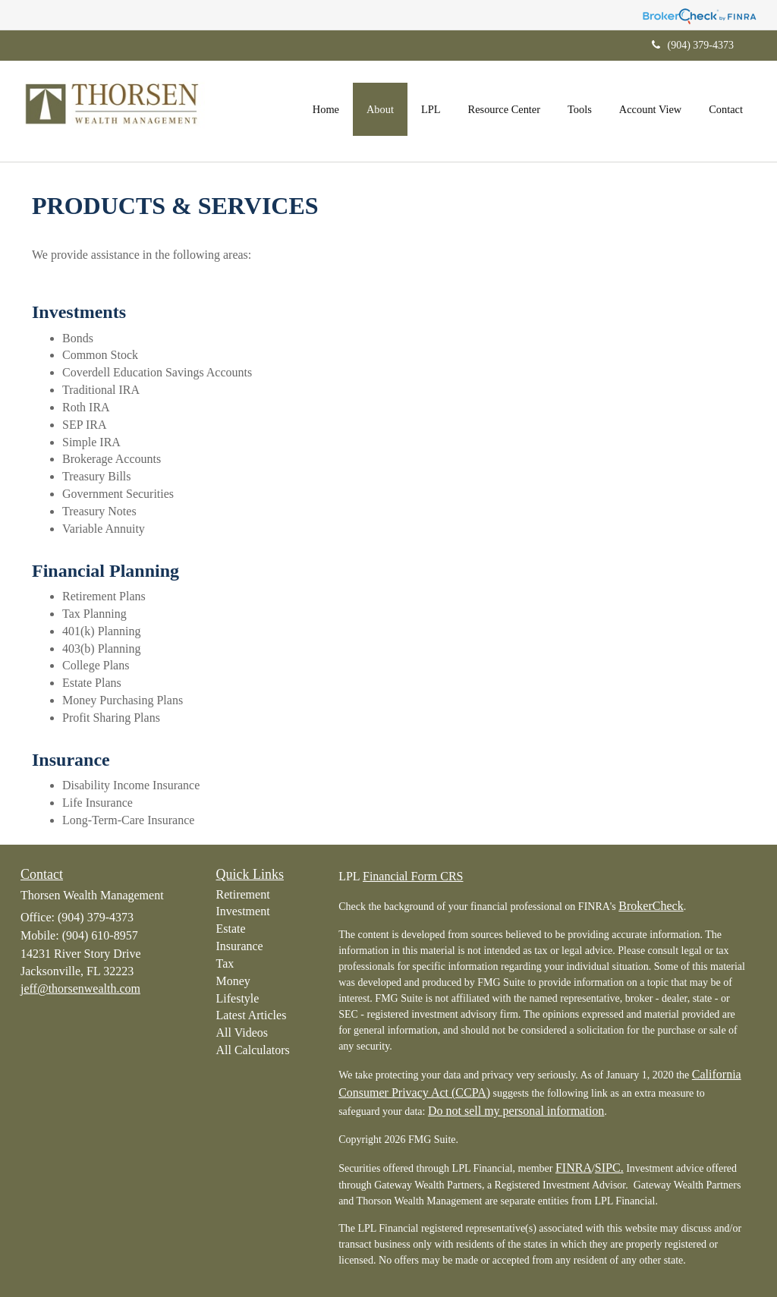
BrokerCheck (650, 905)
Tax (225, 963)
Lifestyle (238, 998)
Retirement (243, 894)
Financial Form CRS (413, 876)
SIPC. (609, 1167)
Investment (243, 911)
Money (233, 980)
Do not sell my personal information (516, 1110)
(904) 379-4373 (693, 45)
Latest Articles (251, 1015)
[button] (380, 109)
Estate (231, 928)
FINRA (573, 1167)
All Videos (242, 1032)
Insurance (239, 946)
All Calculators (253, 1050)
